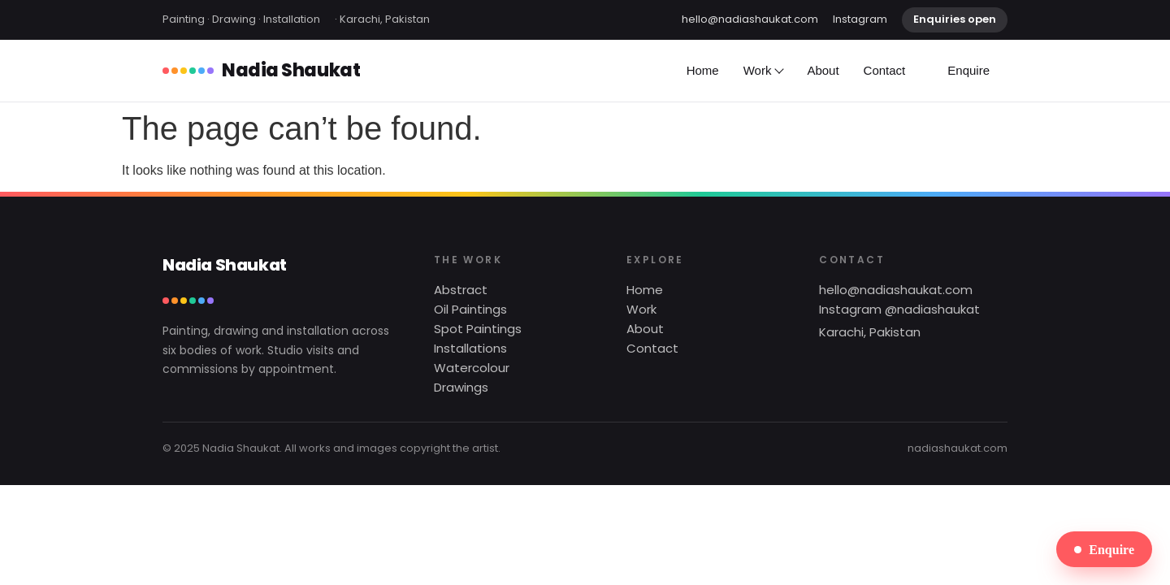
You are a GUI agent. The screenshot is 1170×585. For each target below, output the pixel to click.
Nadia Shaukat (261, 70)
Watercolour (471, 367)
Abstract (461, 289)
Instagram (860, 19)
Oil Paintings (470, 309)
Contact (885, 70)
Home (703, 70)
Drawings (461, 387)
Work (763, 70)
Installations (470, 348)
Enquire (968, 70)
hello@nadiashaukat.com (750, 19)
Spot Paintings (478, 328)
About (822, 70)
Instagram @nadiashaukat (899, 309)
